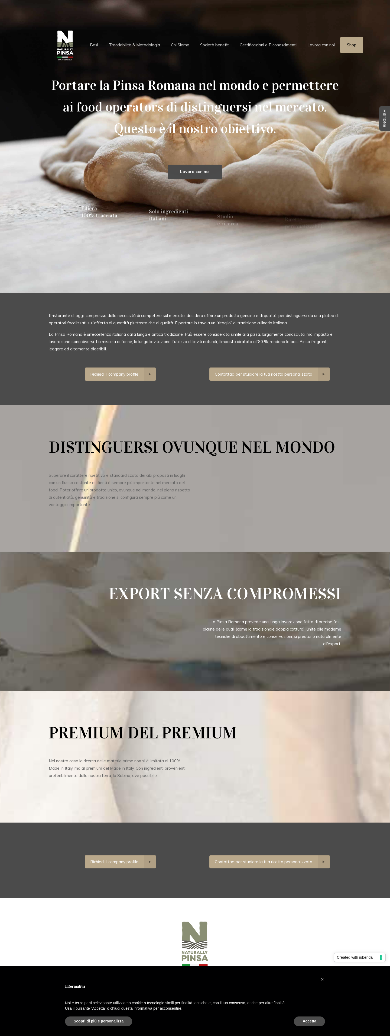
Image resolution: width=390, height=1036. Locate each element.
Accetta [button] (309, 1021)
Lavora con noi (195, 175)
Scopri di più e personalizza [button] (98, 1021)
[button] (322, 979)
